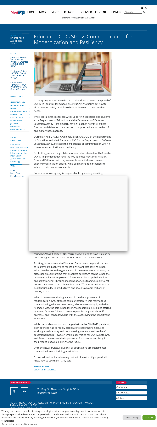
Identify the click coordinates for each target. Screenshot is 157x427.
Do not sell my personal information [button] (19, 423)
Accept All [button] (149, 417)
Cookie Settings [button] (132, 417)
